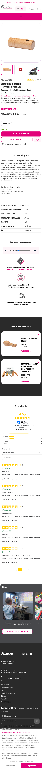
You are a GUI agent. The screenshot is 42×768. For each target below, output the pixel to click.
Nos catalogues (6, 702)
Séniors (3, 696)
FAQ (2, 690)
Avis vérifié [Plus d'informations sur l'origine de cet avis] (7, 468)
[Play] (5, 250)
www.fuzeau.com (29, 2)
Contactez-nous (13, 678)
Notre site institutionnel (20, 270)
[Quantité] (13, 123)
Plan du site (5, 684)
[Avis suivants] (28, 569)
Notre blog (5, 699)
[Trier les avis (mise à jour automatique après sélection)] (22, 453)
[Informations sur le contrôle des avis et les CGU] (33, 426)
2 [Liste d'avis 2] (24, 569)
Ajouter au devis (17, 139)
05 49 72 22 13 (9, 670)
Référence (4, 80)
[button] (38, 70)
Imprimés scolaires (7, 693)
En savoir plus (8, 109)
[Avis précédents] (16, 569)
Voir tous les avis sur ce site (23, 429)
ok (22, 9)
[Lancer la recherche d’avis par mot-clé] (40, 458)
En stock (4, 129)
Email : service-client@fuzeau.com (13, 673)
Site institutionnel (7, 687)
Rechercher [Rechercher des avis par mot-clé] (21, 458)
